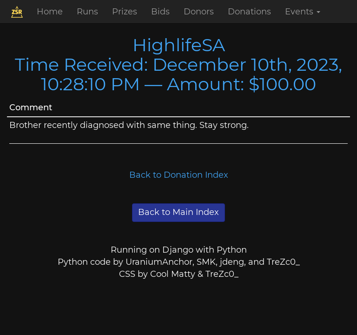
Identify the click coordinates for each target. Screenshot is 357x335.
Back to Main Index (178, 212)
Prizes (124, 12)
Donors (199, 12)
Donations (249, 12)
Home (50, 12)
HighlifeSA (178, 45)
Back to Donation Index (178, 175)
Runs (87, 12)
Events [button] (302, 12)
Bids (160, 12)
